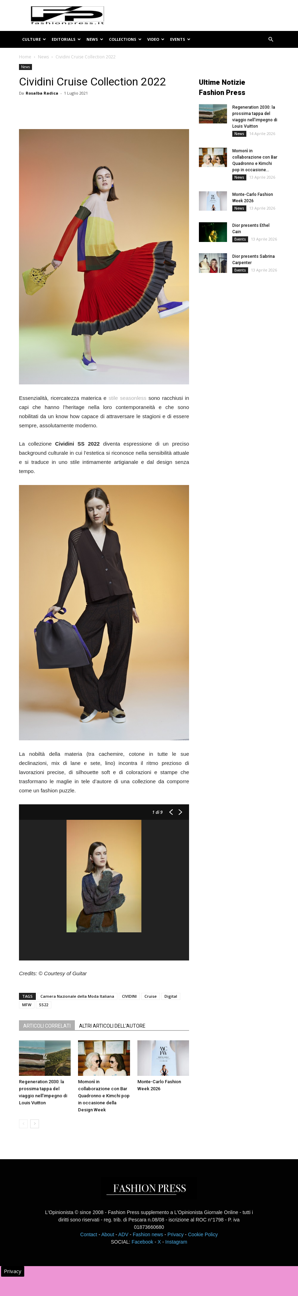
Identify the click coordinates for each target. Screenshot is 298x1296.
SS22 (43, 1004)
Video (155, 39)
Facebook (142, 1242)
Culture (34, 39)
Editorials (66, 39)
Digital (170, 996)
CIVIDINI (129, 996)
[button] (270, 39)
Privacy (176, 1234)
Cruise (150, 996)
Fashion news (148, 1234)
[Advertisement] (248, 336)
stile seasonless (128, 398)
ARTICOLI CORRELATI (47, 1026)
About (107, 1234)
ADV (123, 1234)
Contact (88, 1234)
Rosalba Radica (42, 93)
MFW (26, 1004)
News (94, 39)
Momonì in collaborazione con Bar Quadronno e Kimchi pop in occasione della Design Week (104, 1095)
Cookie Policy (203, 1234)
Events (180, 39)
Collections (125, 39)
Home (25, 57)
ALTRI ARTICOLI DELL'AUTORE (112, 1026)
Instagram (176, 1242)
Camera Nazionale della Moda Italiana (77, 996)
